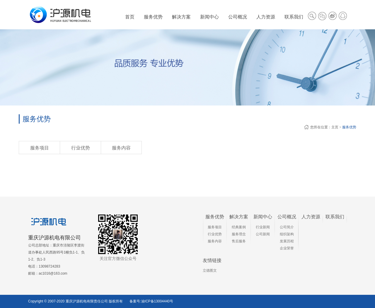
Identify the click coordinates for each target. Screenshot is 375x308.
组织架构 (287, 234)
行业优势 (80, 147)
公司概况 (286, 216)
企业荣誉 (287, 248)
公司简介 (287, 227)
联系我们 (334, 216)
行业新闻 (263, 227)
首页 (129, 16)
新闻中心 (262, 216)
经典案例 (239, 227)
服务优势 (349, 127)
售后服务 (239, 241)
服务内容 (121, 147)
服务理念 (239, 234)
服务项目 (39, 147)
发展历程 (287, 241)
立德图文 (210, 270)
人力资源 (310, 216)
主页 (334, 127)
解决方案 (238, 216)
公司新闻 (263, 234)
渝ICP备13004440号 (157, 301)
